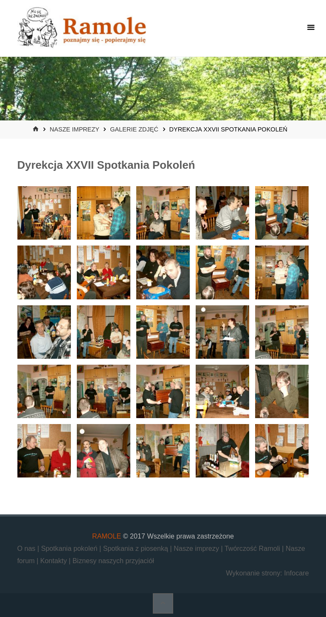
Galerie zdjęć (134, 129)
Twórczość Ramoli (253, 548)
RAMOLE (106, 536)
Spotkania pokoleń (70, 548)
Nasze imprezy (74, 129)
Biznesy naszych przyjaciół (113, 560)
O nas (27, 548)
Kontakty (54, 560)
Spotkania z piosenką (136, 548)
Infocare (296, 573)
